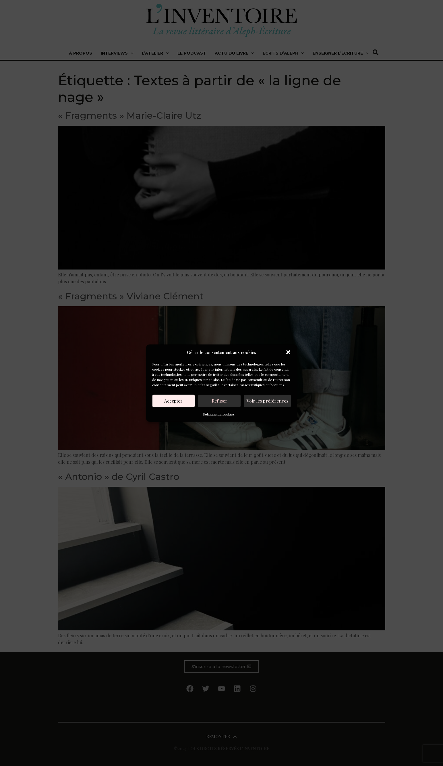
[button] (288, 352)
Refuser (220, 401)
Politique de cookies (219, 413)
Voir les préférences (268, 401)
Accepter (174, 401)
